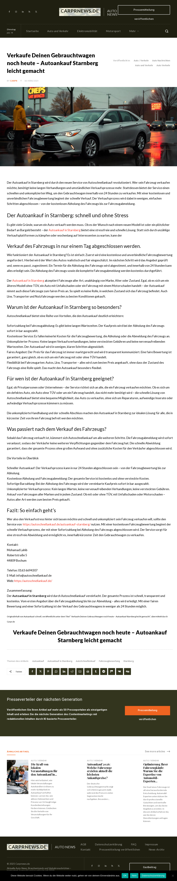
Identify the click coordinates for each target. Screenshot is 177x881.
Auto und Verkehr (144, 65)
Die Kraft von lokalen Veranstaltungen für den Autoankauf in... (44, 769)
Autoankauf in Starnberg (65, 230)
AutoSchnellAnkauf (85, 661)
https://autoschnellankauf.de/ (33, 581)
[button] (166, 31)
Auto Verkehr (163, 65)
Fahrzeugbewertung (109, 661)
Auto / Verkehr (141, 60)
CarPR (13, 80)
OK (125, 875)
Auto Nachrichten (161, 60)
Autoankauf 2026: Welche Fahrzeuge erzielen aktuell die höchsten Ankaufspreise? (99, 770)
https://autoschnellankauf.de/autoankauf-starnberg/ (57, 524)
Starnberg (128, 661)
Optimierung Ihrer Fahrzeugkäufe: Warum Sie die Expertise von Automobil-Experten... (155, 772)
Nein (134, 875)
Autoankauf (38, 661)
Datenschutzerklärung (153, 875)
